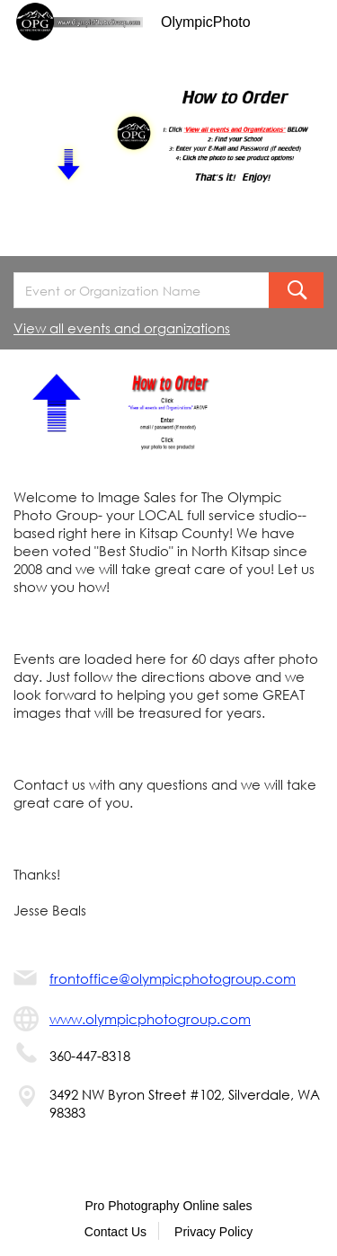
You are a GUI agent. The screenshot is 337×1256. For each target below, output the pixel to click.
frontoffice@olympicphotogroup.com (172, 978)
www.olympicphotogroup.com (150, 1019)
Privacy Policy (213, 1232)
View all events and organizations (121, 328)
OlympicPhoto (206, 22)
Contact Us (115, 1232)
